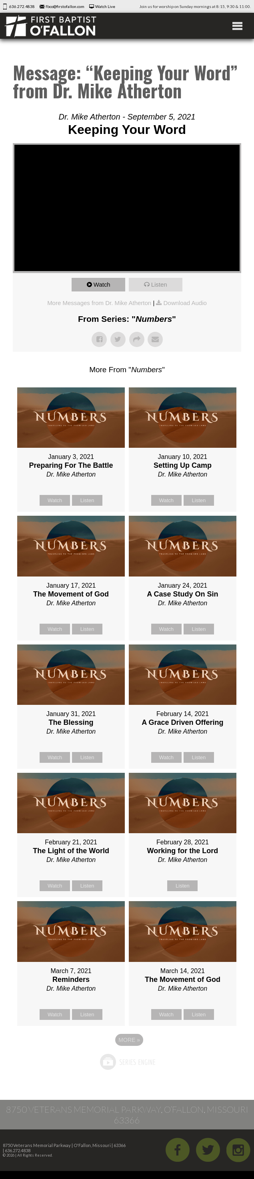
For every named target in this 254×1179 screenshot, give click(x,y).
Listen (159, 284)
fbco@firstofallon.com (65, 6)
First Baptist (50, 26)
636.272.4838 (22, 6)
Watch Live (105, 6)
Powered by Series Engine (127, 1062)
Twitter (208, 1149)
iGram (238, 1149)
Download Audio (184, 302)
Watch (102, 284)
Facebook (177, 1149)
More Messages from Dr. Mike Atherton (99, 302)
